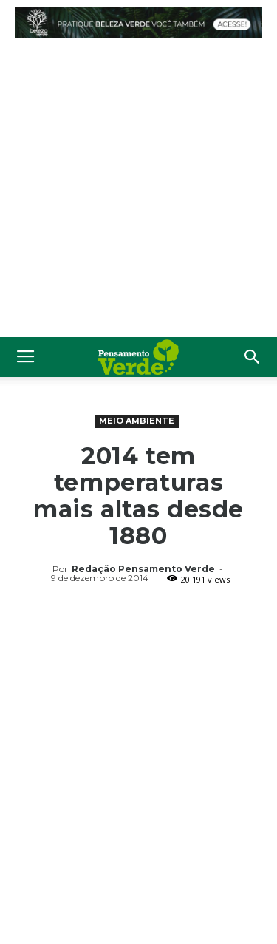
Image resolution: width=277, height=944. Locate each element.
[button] (252, 357)
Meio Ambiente (136, 420)
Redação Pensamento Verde (143, 568)
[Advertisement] (138, 191)
